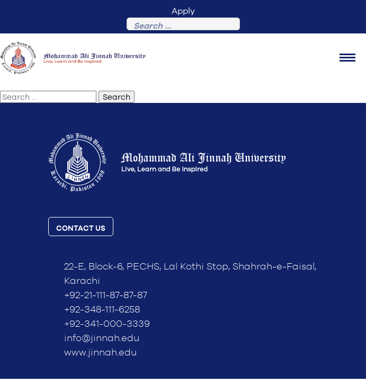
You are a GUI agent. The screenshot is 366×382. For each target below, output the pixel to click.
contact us (80, 228)
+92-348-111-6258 (102, 310)
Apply (183, 11)
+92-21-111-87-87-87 (105, 295)
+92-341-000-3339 (107, 324)
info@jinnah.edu (101, 338)
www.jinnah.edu (100, 353)
